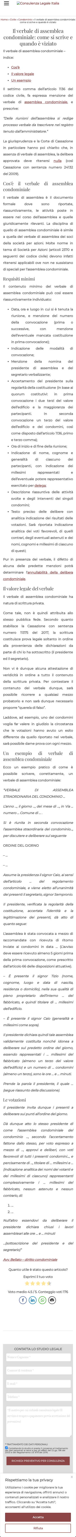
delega (40, 486)
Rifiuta (38, 1528)
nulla (57, 161)
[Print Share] (52, 1300)
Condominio (25, 19)
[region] (38, 1505)
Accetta (38, 1517)
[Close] (71, 1476)
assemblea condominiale (45, 102)
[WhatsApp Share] (42, 1300)
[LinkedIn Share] (32, 1300)
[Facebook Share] (23, 1300)
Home (4, 19)
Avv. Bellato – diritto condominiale (30, 1260)
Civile (13, 19)
